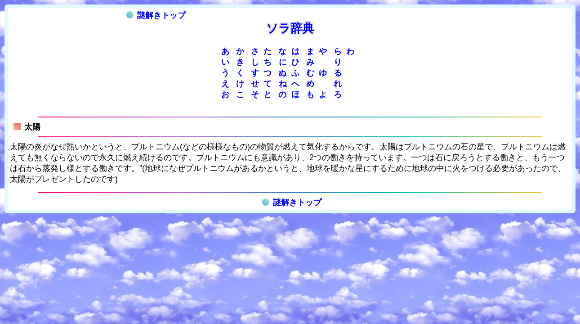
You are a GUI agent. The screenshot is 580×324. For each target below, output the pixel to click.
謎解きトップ (156, 15)
